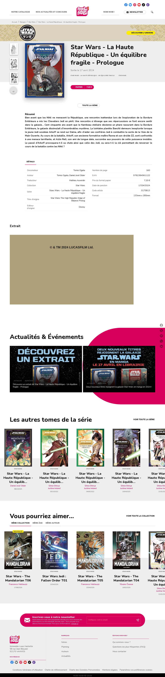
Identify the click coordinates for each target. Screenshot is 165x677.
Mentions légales (110, 669)
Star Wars (32, 22)
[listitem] (126, 5)
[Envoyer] (138, 620)
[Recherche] (152, 12)
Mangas (23, 22)
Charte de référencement (56, 669)
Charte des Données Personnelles (84, 669)
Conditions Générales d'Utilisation (28, 669)
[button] (135, 12)
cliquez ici (74, 624)
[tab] (22, 12)
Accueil (14, 22)
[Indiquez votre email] (110, 620)
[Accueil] (82, 11)
